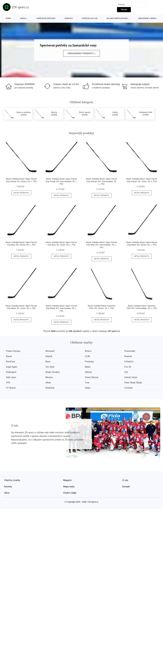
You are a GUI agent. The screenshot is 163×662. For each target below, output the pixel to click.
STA (8, 382)
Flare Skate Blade (136, 382)
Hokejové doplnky (46, 18)
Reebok (131, 356)
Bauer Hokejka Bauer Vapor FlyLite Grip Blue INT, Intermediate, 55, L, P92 (101, 245)
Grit (129, 372)
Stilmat (90, 372)
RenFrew (10, 361)
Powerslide (132, 351)
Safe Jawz (11, 377)
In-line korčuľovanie (117, 18)
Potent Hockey (13, 351)
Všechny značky (12, 480)
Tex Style (51, 367)
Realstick (51, 387)
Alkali (49, 382)
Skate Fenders (54, 372)
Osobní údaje (69, 492)
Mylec (90, 367)
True (89, 382)
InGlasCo (132, 361)
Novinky (8, 486)
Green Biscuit (93, 377)
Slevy (7, 492)
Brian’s (90, 351)
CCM (89, 356)
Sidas (90, 387)
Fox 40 (130, 367)
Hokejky (69, 18)
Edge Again (12, 367)
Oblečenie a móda (147, 18)
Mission (50, 377)
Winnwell (51, 351)
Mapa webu (69, 486)
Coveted (131, 387)
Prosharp (91, 361)
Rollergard (11, 372)
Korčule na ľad (90, 18)
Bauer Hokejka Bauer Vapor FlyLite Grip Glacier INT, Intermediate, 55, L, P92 (101, 181)
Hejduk (50, 356)
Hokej (23, 18)
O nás (125, 480)
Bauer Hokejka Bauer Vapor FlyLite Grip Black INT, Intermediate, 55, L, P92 (61, 308)
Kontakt (126, 486)
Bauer (9, 356)
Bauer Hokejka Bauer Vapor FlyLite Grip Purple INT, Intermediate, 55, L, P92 (61, 181)
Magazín (67, 480)
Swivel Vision (133, 377)
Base (49, 361)
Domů (8, 18)
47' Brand (11, 387)
